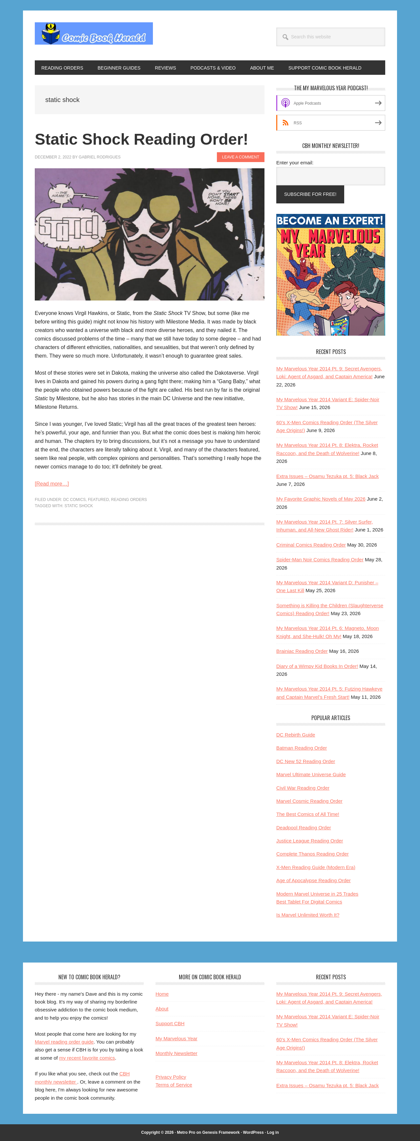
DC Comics (74, 499)
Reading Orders (129, 499)
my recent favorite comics (87, 1058)
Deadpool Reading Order (303, 827)
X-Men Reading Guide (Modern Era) (315, 867)
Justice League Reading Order (309, 840)
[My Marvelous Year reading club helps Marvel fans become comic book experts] (330, 334)
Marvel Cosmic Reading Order (309, 801)
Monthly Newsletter (177, 1053)
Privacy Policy (171, 1077)
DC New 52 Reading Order (305, 761)
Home (162, 994)
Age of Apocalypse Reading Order (313, 880)
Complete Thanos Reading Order (312, 854)
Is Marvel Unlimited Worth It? (307, 915)
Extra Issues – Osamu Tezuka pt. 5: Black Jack (327, 476)
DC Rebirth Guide (295, 734)
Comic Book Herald (94, 35)
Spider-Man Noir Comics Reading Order (320, 559)
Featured (98, 499)
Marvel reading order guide (64, 1042)
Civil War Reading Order (302, 788)
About (162, 1008)
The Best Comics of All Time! (307, 814)
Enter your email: (294, 162)
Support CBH (170, 1023)
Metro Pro (186, 1132)
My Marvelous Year (177, 1038)
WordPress (253, 1132)
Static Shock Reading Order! (141, 139)
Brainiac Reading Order (302, 651)
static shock (78, 506)
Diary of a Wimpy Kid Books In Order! (317, 666)
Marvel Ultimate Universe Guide (311, 774)
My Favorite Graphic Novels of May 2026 (321, 499)
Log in (273, 1132)
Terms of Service (174, 1085)
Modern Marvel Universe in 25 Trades (317, 894)
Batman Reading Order (301, 748)
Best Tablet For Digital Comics (309, 901)
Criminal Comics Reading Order (311, 545)
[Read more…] (52, 484)
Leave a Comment (240, 157)
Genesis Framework (221, 1132)
